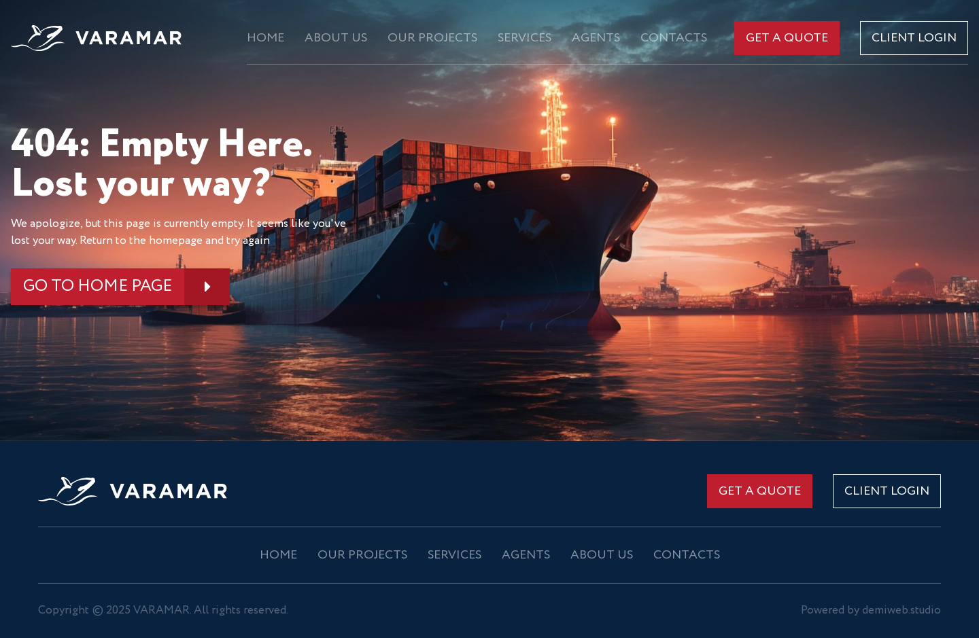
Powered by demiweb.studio (871, 610)
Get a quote (787, 38)
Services (524, 38)
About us (336, 38)
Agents (596, 38)
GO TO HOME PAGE (97, 286)
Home (265, 38)
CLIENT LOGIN (914, 38)
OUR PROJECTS (432, 38)
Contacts (673, 38)
